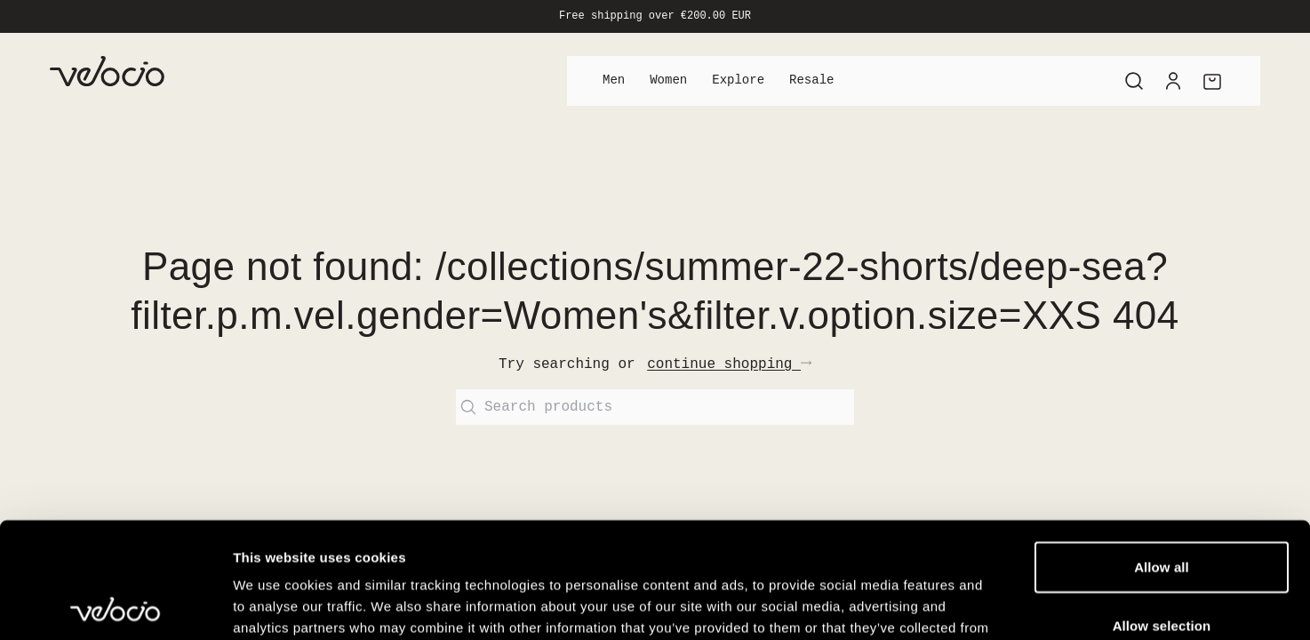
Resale (811, 80)
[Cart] (1212, 81)
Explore (738, 80)
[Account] (1173, 81)
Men (614, 80)
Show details (932, 604)
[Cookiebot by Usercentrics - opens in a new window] (115, 605)
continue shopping (729, 364)
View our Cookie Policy (479, 532)
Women (668, 80)
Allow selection (1162, 509)
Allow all (1161, 451)
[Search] (1134, 81)
